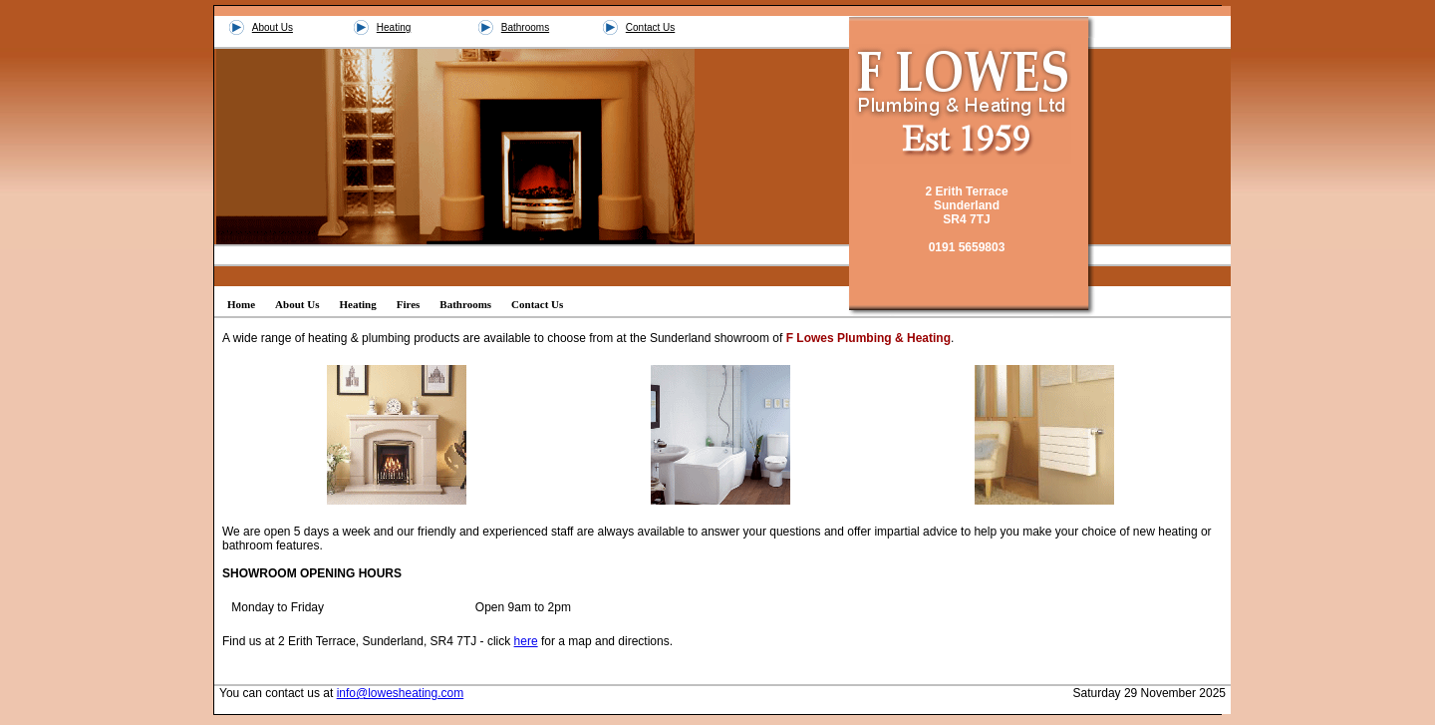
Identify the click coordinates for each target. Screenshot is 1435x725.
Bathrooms (525, 27)
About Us (272, 27)
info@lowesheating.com (400, 693)
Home (241, 304)
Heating (394, 27)
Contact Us (650, 27)
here (526, 641)
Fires (409, 304)
